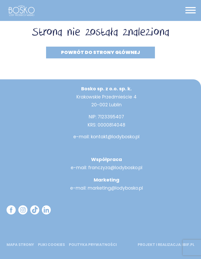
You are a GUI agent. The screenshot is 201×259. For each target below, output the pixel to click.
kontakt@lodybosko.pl (115, 137)
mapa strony (20, 245)
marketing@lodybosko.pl (115, 188)
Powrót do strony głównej (100, 52)
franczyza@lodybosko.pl (115, 167)
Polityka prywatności (93, 245)
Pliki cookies (51, 245)
